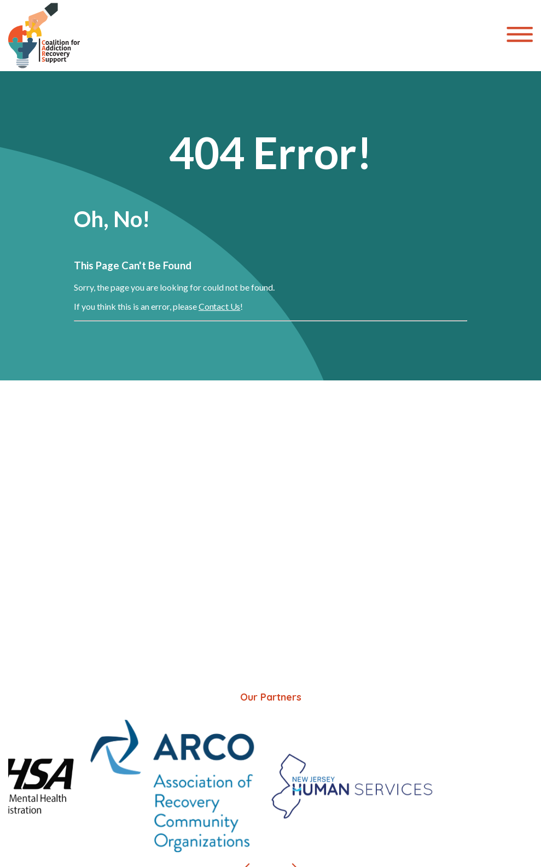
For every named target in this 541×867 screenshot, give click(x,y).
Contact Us (219, 306)
